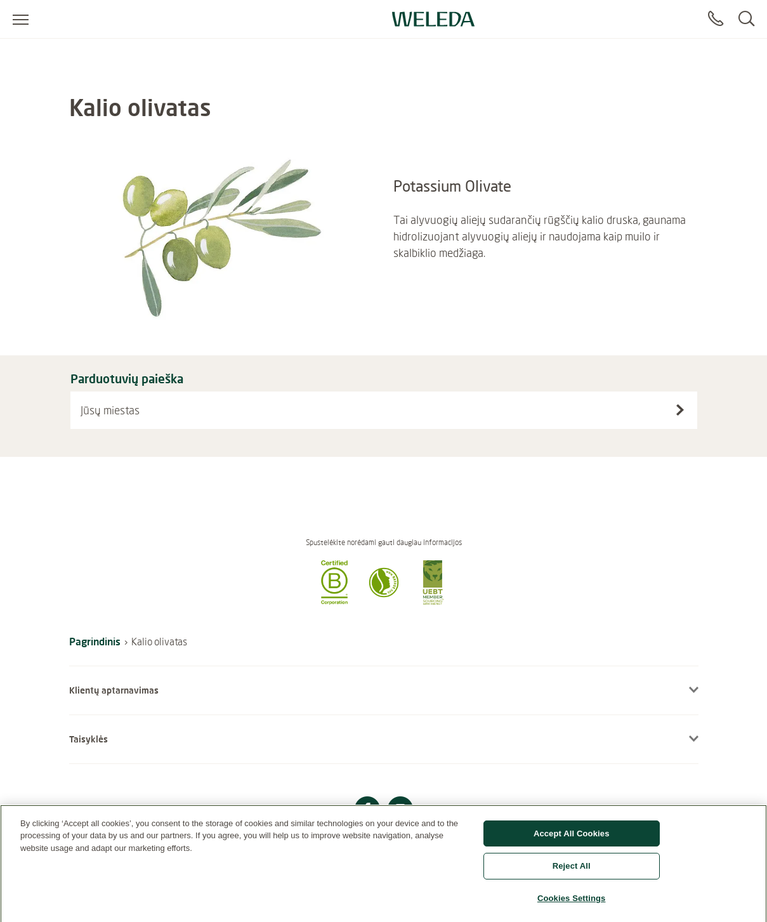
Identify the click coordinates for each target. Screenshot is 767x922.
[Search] (746, 19)
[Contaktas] (715, 19)
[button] (334, 601)
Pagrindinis (95, 641)
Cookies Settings (571, 902)
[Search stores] (680, 410)
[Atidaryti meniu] (21, 19)
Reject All (572, 870)
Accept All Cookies (572, 837)
